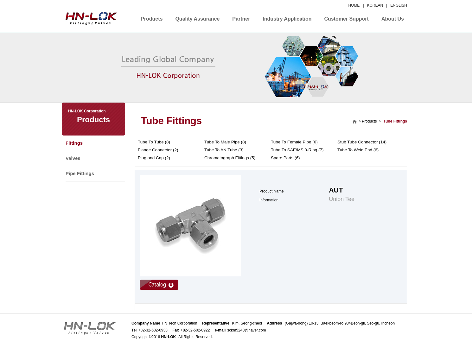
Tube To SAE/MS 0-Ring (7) (297, 150)
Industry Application (287, 19)
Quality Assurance (197, 19)
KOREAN (375, 5)
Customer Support (346, 19)
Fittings (74, 143)
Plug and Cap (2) (154, 157)
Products (152, 19)
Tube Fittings (171, 120)
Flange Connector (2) (158, 150)
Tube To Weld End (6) (358, 150)
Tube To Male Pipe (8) (225, 142)
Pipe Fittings (80, 173)
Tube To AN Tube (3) (224, 150)
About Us (392, 19)
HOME (354, 5)
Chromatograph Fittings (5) (229, 157)
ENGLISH (398, 5)
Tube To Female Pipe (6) (294, 142)
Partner (241, 19)
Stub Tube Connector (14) (361, 142)
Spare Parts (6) (285, 157)
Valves (73, 158)
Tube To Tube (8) (154, 142)
